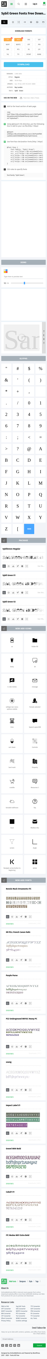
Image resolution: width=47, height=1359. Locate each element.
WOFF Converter (6, 1311)
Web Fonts (12, 1281)
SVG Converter (20, 1309)
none (39, 54)
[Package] (31, 22)
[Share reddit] (6, 1345)
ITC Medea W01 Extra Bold (17, 1235)
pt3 (18, 49)
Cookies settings (21, 1321)
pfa (39, 44)
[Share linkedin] (18, 1345)
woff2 (18, 44)
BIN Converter (6, 1313)
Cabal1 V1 (10, 1192)
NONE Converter (21, 1318)
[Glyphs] (24, 22)
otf (28, 44)
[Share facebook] (2, 1345)
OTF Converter (6, 1309)
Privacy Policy (6, 1321)
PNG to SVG (5, 1306)
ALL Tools (34, 1318)
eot (39, 40)
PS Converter (35, 1313)
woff (8, 44)
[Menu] (25, 4)
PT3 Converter (20, 1313)
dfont (28, 54)
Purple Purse (12, 975)
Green (21, 91)
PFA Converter (35, 1311)
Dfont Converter (6, 1318)
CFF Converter (6, 1316)
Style (30, 1281)
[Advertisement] (23, 219)
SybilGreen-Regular (11, 549)
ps (29, 49)
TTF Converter (35, 1306)
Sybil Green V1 (9, 575)
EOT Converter (35, 1309)
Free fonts (4, 4)
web (18, 40)
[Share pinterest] (14, 1345)
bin (8, 49)
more (29, 529)
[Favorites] (12, 22)
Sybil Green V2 (9, 602)
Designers (22, 1281)
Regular (17, 77)
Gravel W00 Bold (13, 1148)
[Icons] (37, 22)
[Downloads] (13, 566)
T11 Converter (35, 1316)
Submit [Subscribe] (39, 1345)
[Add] (4, 22)
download (24, 64)
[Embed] (22, 566)
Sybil (16, 91)
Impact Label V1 (13, 1105)
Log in (35, 4)
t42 (8, 54)
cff (39, 49)
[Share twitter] (10, 1345)
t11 (18, 54)
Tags (36, 1281)
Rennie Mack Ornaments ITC (18, 889)
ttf (8, 40)
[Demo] (18, 22)
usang (9, 1062)
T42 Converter (20, 1316)
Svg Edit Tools (20, 1306)
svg (28, 40)
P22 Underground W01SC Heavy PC (21, 1019)
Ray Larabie (18, 87)
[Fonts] (43, 22)
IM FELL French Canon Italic (18, 932)
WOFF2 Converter (21, 1311)
